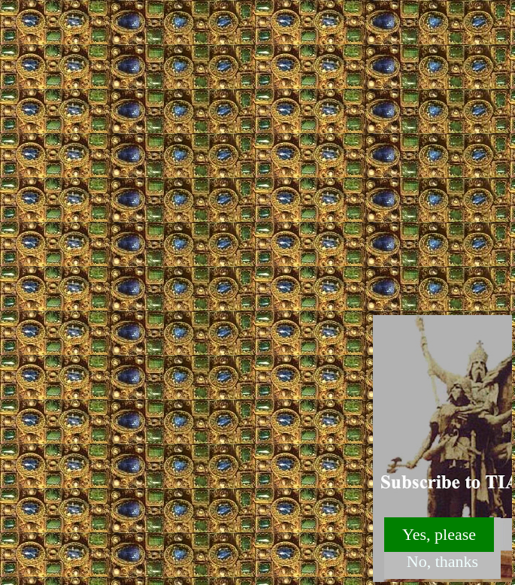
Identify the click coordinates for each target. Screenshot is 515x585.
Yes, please (439, 534)
